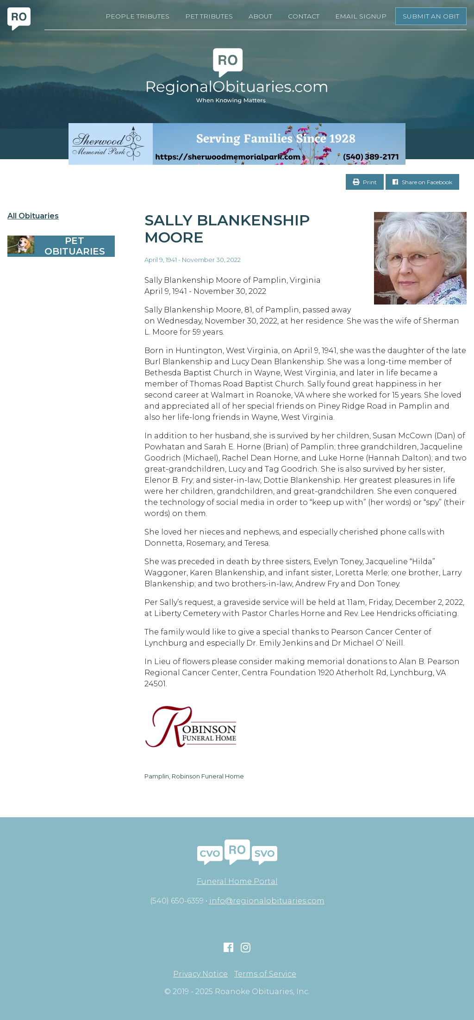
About (260, 16)
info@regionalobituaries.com (266, 900)
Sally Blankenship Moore (227, 228)
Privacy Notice (200, 974)
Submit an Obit (431, 16)
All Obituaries (33, 216)
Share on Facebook (422, 182)
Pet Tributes (209, 16)
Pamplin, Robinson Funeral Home (194, 776)
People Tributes (137, 16)
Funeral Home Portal (237, 881)
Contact (303, 16)
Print (365, 182)
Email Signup (361, 16)
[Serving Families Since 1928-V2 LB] (237, 144)
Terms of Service (265, 974)
